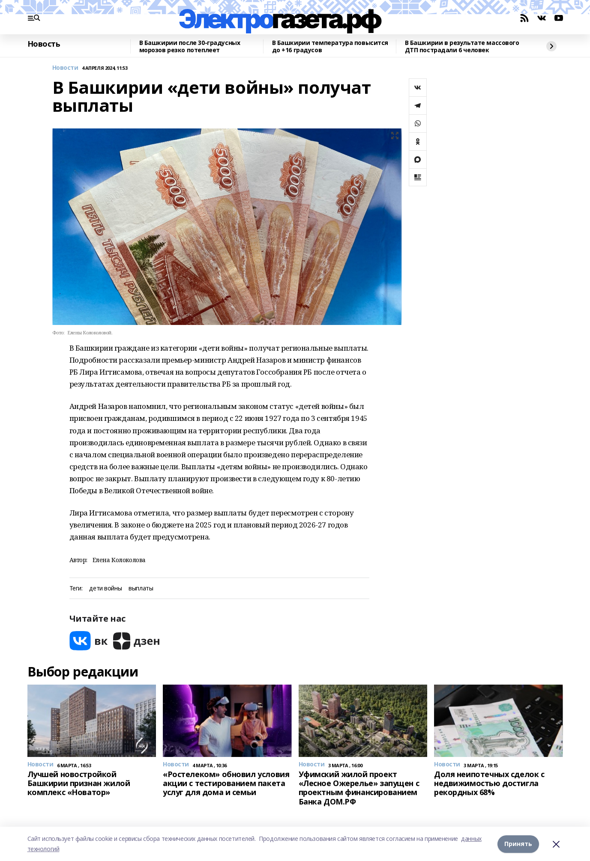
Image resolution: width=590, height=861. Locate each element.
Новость (43, 44)
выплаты (141, 588)
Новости (65, 68)
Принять (518, 844)
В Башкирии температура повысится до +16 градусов (330, 46)
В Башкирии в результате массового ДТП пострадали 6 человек (462, 46)
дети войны (105, 588)
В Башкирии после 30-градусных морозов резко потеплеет (189, 46)
